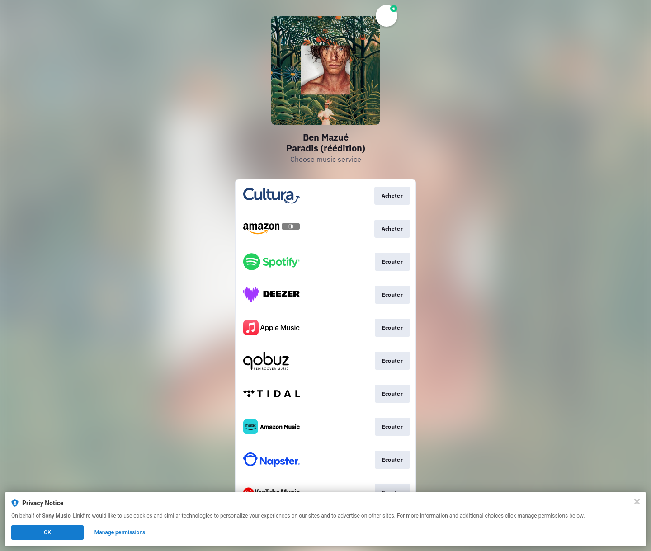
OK (47, 532)
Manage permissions (120, 532)
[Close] (637, 501)
